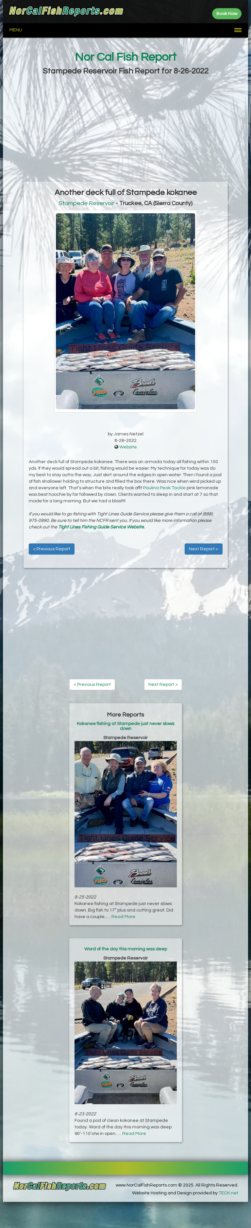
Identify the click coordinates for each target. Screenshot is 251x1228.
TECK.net (228, 1193)
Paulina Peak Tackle (164, 488)
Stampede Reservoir (86, 203)
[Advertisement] (125, 129)
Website (128, 447)
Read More (123, 916)
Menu (15, 30)
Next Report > (203, 549)
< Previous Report (51, 549)
